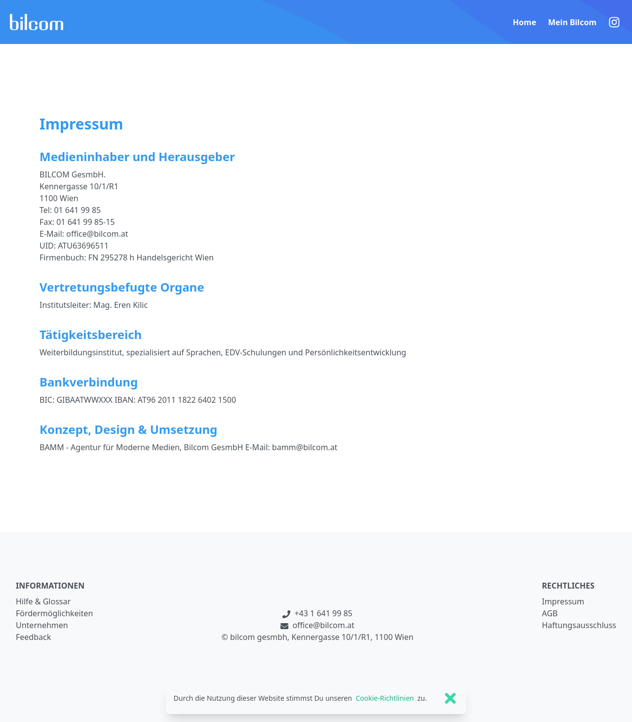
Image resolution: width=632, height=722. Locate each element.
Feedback (33, 637)
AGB (549, 613)
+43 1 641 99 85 (317, 613)
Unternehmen (42, 625)
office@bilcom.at (317, 625)
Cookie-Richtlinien (385, 698)
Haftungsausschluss (579, 625)
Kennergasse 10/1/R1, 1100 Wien (352, 637)
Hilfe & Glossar (43, 601)
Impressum (563, 601)
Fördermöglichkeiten (54, 613)
